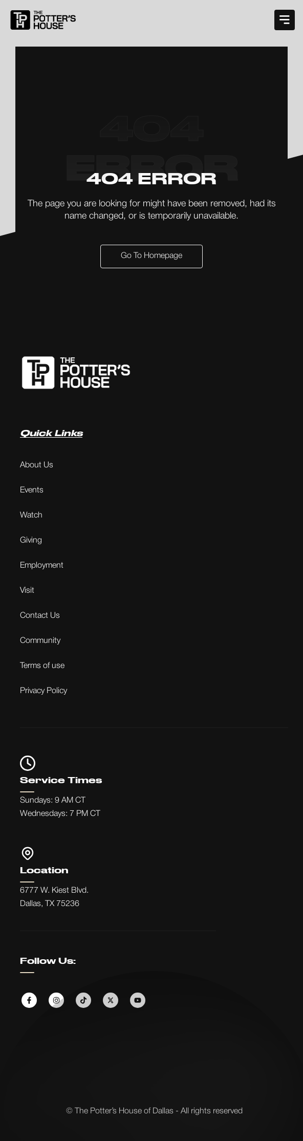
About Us (36, 465)
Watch (31, 515)
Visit (27, 590)
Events (32, 490)
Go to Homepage (151, 256)
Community (40, 640)
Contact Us (40, 615)
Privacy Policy (43, 691)
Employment (41, 565)
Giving (31, 540)
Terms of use (42, 666)
